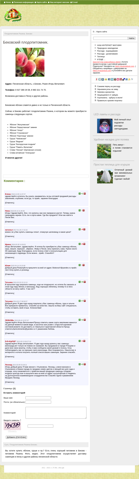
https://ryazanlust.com (102, 70)
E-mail (75, 2)
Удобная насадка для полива (111, 139)
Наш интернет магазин (59, 2)
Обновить (12, 435)
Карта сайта (42, 2)
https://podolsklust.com (124, 66)
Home (8, 2)
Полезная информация (24, 2)
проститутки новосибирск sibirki (106, 62)
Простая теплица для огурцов (112, 164)
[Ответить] (9, 203)
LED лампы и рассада (107, 114)
